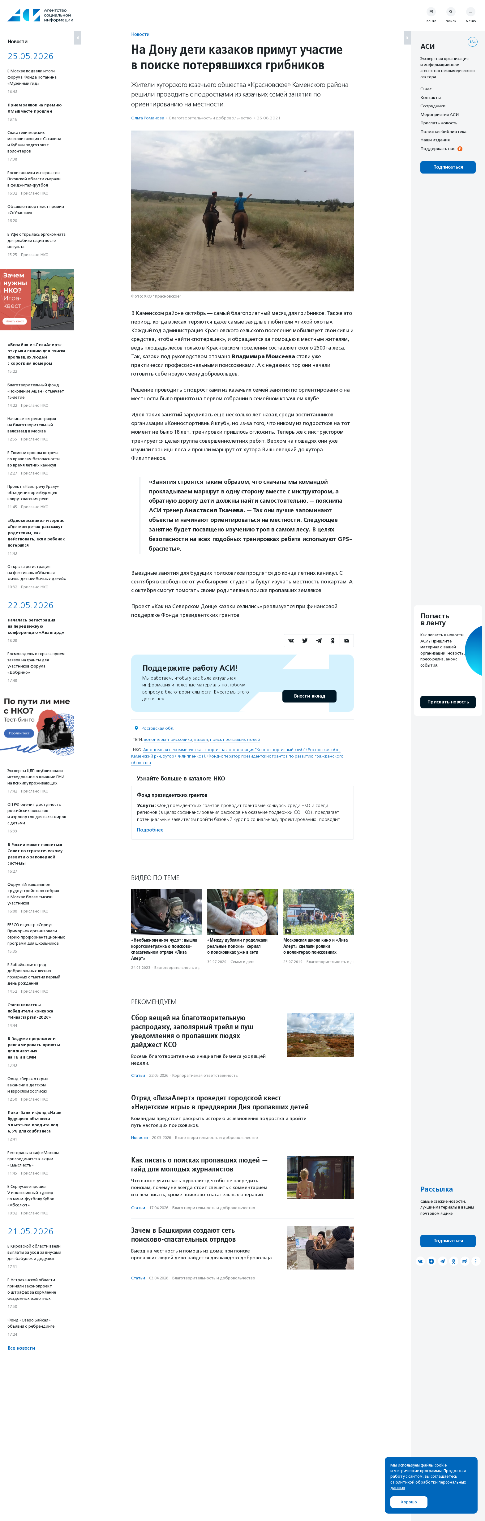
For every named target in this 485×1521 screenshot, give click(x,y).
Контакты (430, 97)
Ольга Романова (147, 118)
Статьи (138, 1075)
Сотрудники (432, 105)
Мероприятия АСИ (439, 114)
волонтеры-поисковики (168, 739)
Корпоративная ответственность (205, 1075)
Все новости (21, 1348)
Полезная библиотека (443, 131)
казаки (201, 739)
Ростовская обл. (158, 728)
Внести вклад (309, 696)
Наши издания (435, 139)
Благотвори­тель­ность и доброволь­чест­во (210, 118)
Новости (140, 34)
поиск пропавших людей (235, 739)
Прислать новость (438, 122)
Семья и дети (242, 962)
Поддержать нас (437, 148)
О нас (425, 88)
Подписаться (448, 167)
